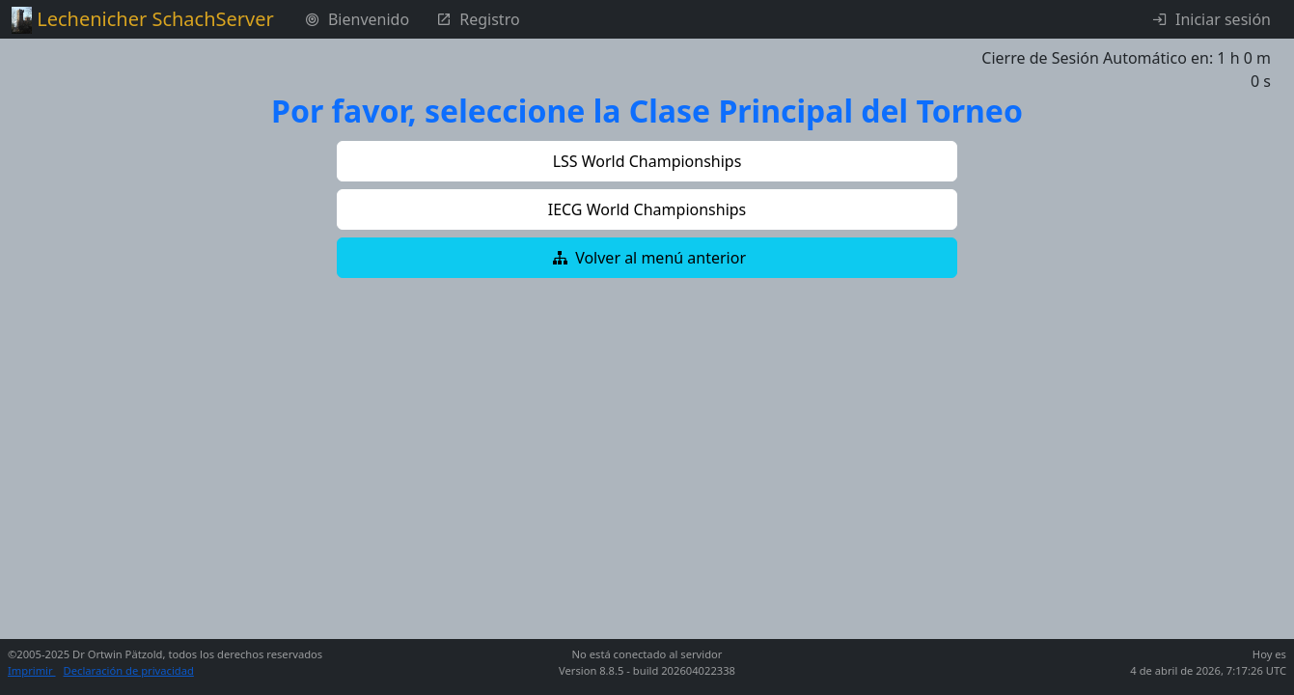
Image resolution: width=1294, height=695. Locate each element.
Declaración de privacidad (129, 670)
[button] (647, 161)
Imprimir (32, 670)
